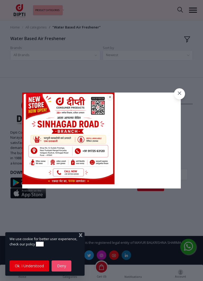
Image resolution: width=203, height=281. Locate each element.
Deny (61, 265)
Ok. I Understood (29, 265)
